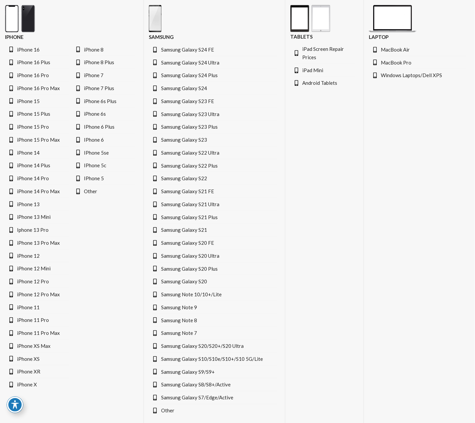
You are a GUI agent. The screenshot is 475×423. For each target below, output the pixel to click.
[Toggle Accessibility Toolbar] (15, 405)
